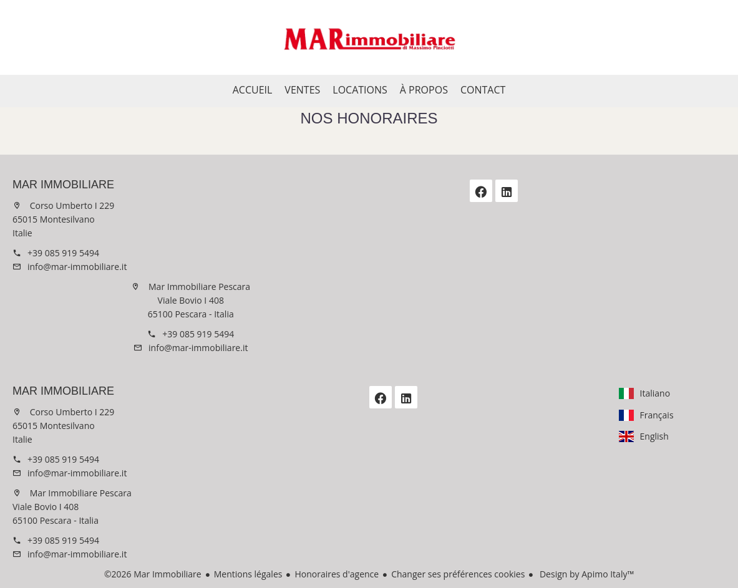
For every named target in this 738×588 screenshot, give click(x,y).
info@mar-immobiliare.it (77, 266)
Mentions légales (248, 574)
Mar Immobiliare (63, 184)
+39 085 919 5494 (63, 253)
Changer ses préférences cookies (458, 574)
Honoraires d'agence (336, 574)
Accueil (369, 37)
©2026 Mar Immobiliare (152, 574)
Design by (585, 574)
